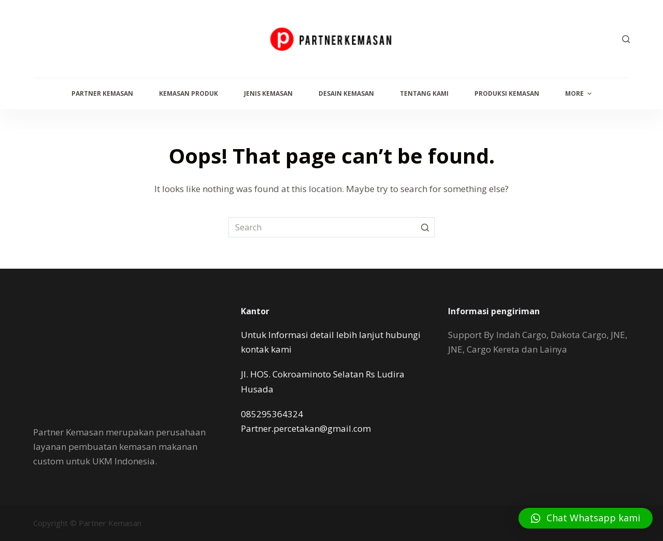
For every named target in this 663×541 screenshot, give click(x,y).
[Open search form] (626, 39)
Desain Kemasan (346, 93)
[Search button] (424, 227)
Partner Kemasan (102, 93)
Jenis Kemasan (268, 93)
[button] (585, 518)
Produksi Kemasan (506, 93)
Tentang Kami (424, 93)
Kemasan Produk (188, 93)
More (579, 93)
